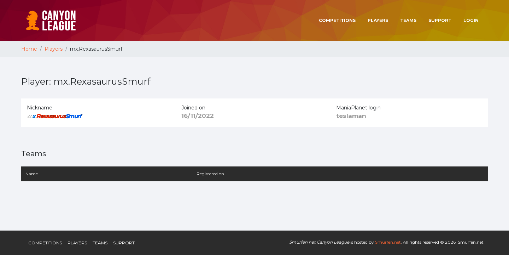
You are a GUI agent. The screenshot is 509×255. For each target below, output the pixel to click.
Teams (408, 20)
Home (29, 49)
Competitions (337, 20)
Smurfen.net (388, 242)
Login (471, 20)
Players (378, 20)
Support (439, 20)
